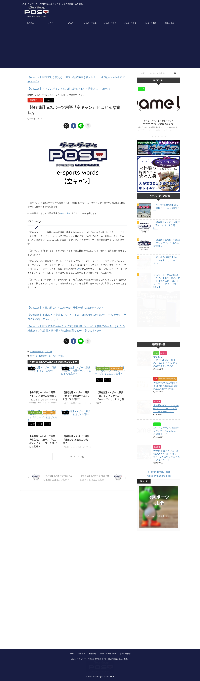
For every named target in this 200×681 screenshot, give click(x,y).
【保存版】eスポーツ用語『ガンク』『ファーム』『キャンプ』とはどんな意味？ (110, 387)
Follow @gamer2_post (158, 479)
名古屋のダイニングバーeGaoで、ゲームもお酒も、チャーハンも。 (166, 415)
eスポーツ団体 (130, 23)
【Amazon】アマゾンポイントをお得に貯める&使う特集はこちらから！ (62, 84)
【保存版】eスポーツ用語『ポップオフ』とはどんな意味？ (166, 243)
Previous (139, 109)
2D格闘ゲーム (44, 348)
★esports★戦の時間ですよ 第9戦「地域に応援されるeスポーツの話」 (166, 393)
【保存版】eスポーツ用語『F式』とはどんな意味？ (166, 225)
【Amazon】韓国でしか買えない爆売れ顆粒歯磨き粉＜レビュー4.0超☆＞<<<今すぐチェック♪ (73, 77)
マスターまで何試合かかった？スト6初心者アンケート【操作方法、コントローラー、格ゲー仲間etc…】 (166, 281)
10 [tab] (165, 136)
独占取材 (30, 23)
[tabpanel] (158, 110)
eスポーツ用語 (150, 23)
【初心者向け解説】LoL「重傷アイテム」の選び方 (166, 208)
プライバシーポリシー (108, 636)
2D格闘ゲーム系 (37, 344)
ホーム (72, 636)
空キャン (34, 348)
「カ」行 (48, 344)
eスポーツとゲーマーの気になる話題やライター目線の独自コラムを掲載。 (100, 642)
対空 (79, 264)
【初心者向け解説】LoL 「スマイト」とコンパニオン (166, 260)
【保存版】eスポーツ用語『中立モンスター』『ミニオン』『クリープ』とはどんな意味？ (43, 431)
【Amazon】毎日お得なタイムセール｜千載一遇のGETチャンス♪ (59, 302)
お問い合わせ (125, 636)
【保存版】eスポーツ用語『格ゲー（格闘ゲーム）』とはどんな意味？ (77, 387)
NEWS (70, 23)
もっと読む (78, 448)
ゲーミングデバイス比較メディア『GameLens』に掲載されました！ (166, 438)
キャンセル (65, 208)
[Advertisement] (100, 48)
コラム (50, 23)
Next (177, 109)
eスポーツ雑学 (90, 23)
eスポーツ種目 (110, 23)
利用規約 (92, 636)
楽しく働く (169, 23)
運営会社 (81, 636)
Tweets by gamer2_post (158, 483)
